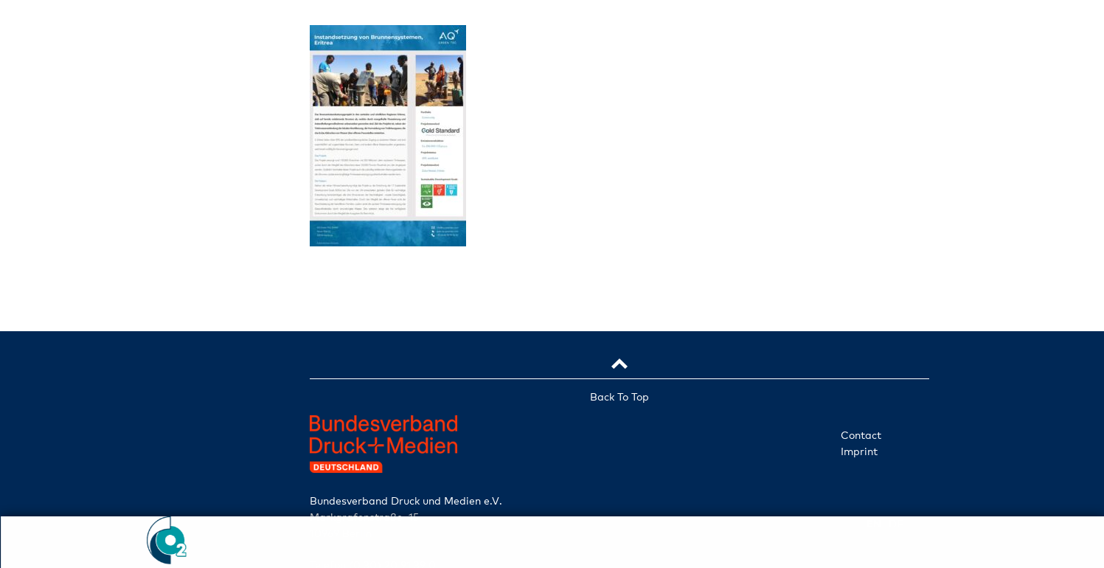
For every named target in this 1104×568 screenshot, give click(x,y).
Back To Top (619, 396)
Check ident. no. (169, 459)
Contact (861, 435)
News (169, 381)
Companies (169, 274)
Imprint (859, 451)
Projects (169, 345)
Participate (169, 416)
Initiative (170, 239)
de (189, 498)
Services (169, 310)
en (149, 497)
